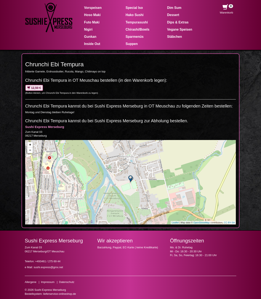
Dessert (173, 15)
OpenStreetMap (201, 222)
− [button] (30, 150)
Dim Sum (174, 8)
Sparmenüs (135, 36)
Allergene (30, 282)
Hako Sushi (135, 15)
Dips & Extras (177, 22)
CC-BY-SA (229, 222)
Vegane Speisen (179, 29)
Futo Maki (92, 22)
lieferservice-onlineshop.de (59, 293)
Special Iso (134, 8)
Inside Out (92, 44)
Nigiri (88, 29)
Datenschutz (66, 282)
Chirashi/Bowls (138, 29)
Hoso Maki (92, 15)
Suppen (132, 44)
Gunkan (90, 36)
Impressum (47, 282)
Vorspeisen (93, 8)
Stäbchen (174, 36)
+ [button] (30, 144)
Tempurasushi (137, 22)
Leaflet (175, 222)
